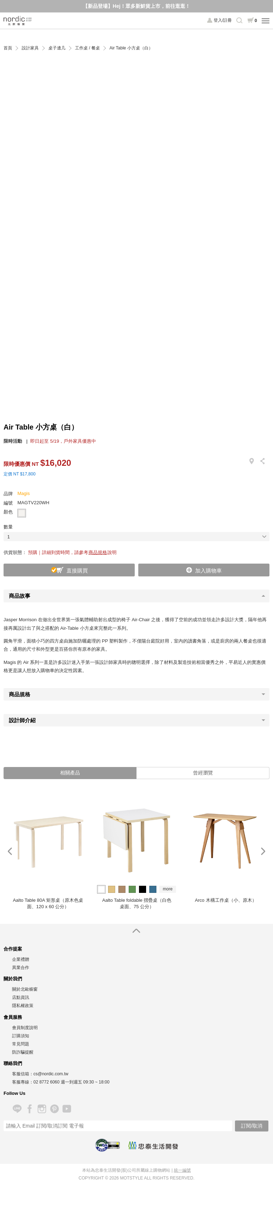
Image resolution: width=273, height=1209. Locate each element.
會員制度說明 (25, 1027)
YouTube (66, 1108)
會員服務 (13, 1017)
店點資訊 (20, 997)
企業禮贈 (20, 959)
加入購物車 (208, 571)
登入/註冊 (223, 20)
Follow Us (14, 1093)
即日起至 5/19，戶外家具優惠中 (63, 441)
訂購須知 (20, 1035)
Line (17, 1108)
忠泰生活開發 (153, 1145)
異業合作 (20, 967)
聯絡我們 (13, 1063)
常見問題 (20, 1044)
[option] (48, 851)
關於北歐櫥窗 (25, 989)
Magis (23, 493)
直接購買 (77, 571)
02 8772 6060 (46, 1082)
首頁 (8, 48)
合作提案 (13, 949)
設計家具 (30, 48)
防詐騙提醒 (22, 1052)
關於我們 (13, 978)
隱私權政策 (22, 1005)
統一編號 (182, 1170)
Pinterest (54, 1108)
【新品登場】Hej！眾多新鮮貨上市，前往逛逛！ (136, 6)
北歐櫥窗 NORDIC (18, 20)
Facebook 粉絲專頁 (29, 1108)
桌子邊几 (56, 48)
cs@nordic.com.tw (50, 1073)
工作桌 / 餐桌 (87, 48)
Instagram (42, 1108)
